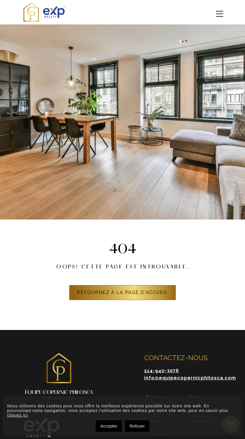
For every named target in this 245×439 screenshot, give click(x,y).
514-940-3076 (161, 370)
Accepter (108, 425)
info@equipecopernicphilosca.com (190, 378)
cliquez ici (17, 415)
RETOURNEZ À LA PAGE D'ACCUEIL (122, 292)
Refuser (137, 425)
